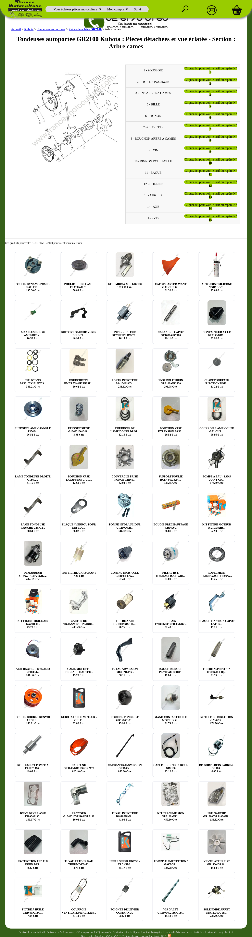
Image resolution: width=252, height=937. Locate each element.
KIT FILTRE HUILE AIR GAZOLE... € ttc (32, 624)
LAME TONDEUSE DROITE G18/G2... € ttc (33, 479)
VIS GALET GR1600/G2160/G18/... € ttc (171, 912)
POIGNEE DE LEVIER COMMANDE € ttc (124, 912)
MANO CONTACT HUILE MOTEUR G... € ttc (171, 720)
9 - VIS (153, 149)
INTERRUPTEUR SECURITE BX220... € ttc (124, 335)
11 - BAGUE (153, 172)
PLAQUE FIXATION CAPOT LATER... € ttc (217, 624)
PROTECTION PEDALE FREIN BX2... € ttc (33, 864)
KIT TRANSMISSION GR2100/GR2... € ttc (170, 816)
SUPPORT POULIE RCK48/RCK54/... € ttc (171, 479)
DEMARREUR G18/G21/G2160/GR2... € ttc (32, 576)
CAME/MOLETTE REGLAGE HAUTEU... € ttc (79, 672)
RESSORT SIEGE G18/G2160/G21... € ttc (79, 431)
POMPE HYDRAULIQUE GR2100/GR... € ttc (125, 527)
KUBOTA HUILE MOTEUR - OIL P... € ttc (79, 720)
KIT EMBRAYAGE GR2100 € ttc (125, 285)
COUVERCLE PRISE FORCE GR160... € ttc (125, 479)
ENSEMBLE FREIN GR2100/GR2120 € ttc (170, 383)
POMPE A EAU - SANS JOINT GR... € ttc (217, 479)
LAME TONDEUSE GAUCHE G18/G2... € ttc (33, 527)
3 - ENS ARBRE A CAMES (153, 93)
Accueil (16, 29)
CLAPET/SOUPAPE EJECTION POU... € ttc (216, 383)
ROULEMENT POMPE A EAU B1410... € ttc (32, 768)
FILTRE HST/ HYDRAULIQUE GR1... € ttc (170, 576)
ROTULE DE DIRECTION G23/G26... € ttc (216, 720)
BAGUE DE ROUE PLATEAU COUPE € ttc (170, 672)
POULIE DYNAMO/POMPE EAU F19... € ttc (33, 287)
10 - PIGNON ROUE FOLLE (153, 161)
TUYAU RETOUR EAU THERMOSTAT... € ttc (79, 864)
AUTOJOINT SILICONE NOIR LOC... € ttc (216, 287)
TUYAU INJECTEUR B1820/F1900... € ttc (125, 816)
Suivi (137, 9)
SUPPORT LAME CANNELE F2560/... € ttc (33, 431)
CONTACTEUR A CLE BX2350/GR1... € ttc (217, 335)
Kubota (28, 29)
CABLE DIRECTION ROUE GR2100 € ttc (170, 768)
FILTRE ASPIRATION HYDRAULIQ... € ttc (216, 672)
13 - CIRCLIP (153, 195)
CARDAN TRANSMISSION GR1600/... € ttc (125, 768)
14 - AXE (153, 206)
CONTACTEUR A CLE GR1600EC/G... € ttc (125, 576)
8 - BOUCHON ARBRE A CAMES (153, 138)
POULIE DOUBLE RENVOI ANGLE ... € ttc (33, 720)
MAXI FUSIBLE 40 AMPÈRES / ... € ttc (33, 335)
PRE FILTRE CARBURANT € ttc (79, 574)
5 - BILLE (153, 104)
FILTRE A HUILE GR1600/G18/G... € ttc (33, 912)
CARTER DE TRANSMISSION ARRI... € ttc (78, 624)
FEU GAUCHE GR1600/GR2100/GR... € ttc (216, 816)
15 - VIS (153, 218)
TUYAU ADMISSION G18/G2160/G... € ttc (125, 672)
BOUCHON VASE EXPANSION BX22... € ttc (170, 431)
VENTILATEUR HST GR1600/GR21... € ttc (217, 864)
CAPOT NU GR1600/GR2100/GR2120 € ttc (79, 768)
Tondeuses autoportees (51, 29)
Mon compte (115, 9)
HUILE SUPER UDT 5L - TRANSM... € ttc (125, 864)
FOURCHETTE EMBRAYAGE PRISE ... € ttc (79, 383)
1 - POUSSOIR (153, 70)
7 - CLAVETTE (153, 127)
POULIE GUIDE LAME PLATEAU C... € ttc (79, 287)
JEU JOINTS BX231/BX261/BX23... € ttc (33, 383)
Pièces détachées (85, 29)
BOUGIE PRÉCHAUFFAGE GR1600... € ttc (171, 527)
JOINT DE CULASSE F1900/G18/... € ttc (33, 816)
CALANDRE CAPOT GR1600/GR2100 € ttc (171, 335)
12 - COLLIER (153, 184)
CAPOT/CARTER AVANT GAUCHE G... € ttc (170, 287)
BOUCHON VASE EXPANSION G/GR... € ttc (79, 479)
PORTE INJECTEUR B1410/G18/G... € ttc (125, 383)
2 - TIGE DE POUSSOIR (153, 81)
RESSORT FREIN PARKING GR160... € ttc (216, 768)
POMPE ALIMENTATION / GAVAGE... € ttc (171, 864)
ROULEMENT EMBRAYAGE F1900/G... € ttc (216, 576)
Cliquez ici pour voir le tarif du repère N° (211, 70)
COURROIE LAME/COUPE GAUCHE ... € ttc (216, 431)
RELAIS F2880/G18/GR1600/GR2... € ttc (171, 624)
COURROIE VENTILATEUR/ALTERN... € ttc (79, 912)
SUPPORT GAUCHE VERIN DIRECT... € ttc (78, 335)
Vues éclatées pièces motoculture (75, 9)
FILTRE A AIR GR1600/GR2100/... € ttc (124, 624)
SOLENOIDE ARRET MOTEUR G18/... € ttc (216, 912)
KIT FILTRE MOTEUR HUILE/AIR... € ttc (216, 527)
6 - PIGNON (153, 115)
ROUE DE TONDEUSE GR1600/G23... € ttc (125, 720)
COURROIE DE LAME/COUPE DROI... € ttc (124, 431)
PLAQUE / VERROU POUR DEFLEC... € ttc (79, 527)
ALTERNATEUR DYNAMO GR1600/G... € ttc (33, 672)
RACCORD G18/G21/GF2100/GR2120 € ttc (78, 816)
